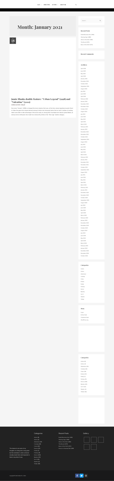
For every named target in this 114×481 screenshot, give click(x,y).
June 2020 (83, 208)
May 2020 (83, 210)
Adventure (83, 274)
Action (82, 269)
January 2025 (84, 78)
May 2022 (83, 149)
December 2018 (85, 251)
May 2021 (83, 180)
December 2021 (85, 162)
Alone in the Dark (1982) (87, 39)
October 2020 (84, 197)
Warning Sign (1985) (86, 37)
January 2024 (84, 101)
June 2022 (83, 147)
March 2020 (84, 215)
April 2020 (83, 213)
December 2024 (85, 81)
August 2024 (84, 89)
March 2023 (84, 124)
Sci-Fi (82, 294)
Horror (13, 104)
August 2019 (84, 230)
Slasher (83, 296)
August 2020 (84, 202)
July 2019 (83, 233)
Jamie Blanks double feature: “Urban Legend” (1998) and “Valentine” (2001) (42, 100)
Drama (82, 281)
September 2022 (85, 139)
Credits (24, 475)
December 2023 (85, 104)
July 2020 (83, 205)
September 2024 (85, 86)
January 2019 (84, 248)
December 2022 (85, 132)
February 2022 (85, 157)
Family (82, 284)
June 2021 (83, 177)
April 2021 (83, 182)
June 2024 (83, 94)
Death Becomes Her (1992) (88, 34)
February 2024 (85, 99)
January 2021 (84, 190)
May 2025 (83, 73)
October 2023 (84, 109)
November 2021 (85, 165)
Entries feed (84, 315)
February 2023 (85, 127)
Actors (82, 271)
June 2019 (83, 235)
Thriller (23, 104)
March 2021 (84, 185)
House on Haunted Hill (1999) (67, 448)
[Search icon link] (76, 4)
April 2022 (83, 152)
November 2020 (85, 195)
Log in (82, 312)
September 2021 (85, 170)
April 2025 (83, 76)
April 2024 (83, 96)
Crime (82, 279)
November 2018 (85, 253)
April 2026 (83, 68)
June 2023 (83, 116)
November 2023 (85, 106)
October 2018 (84, 256)
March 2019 (84, 243)
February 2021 (85, 187)
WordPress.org (85, 320)
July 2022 (83, 144)
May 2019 (83, 238)
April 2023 (83, 121)
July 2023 (83, 114)
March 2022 (84, 154)
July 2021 (83, 175)
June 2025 (83, 71)
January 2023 (84, 129)
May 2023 (83, 119)
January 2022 (84, 159)
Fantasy (83, 286)
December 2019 (85, 223)
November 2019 (85, 225)
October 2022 (84, 137)
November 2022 (85, 134)
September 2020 (85, 200)
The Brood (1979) (85, 42)
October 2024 (84, 84)
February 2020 (85, 218)
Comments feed (85, 317)
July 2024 (83, 91)
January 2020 (84, 220)
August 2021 (84, 172)
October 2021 (84, 167)
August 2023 (84, 111)
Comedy (83, 276)
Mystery (18, 104)
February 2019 (85, 245)
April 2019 (83, 240)
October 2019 (84, 228)
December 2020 (85, 192)
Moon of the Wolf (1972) (87, 44)
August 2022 (84, 142)
